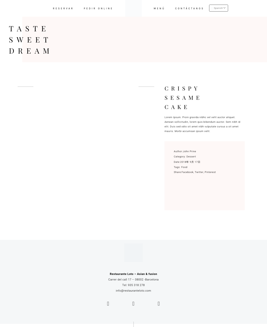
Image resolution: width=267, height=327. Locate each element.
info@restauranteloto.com (133, 291)
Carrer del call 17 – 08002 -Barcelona (133, 280)
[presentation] (25, 86)
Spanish (216, 8)
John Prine (189, 151)
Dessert (191, 156)
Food (184, 167)
